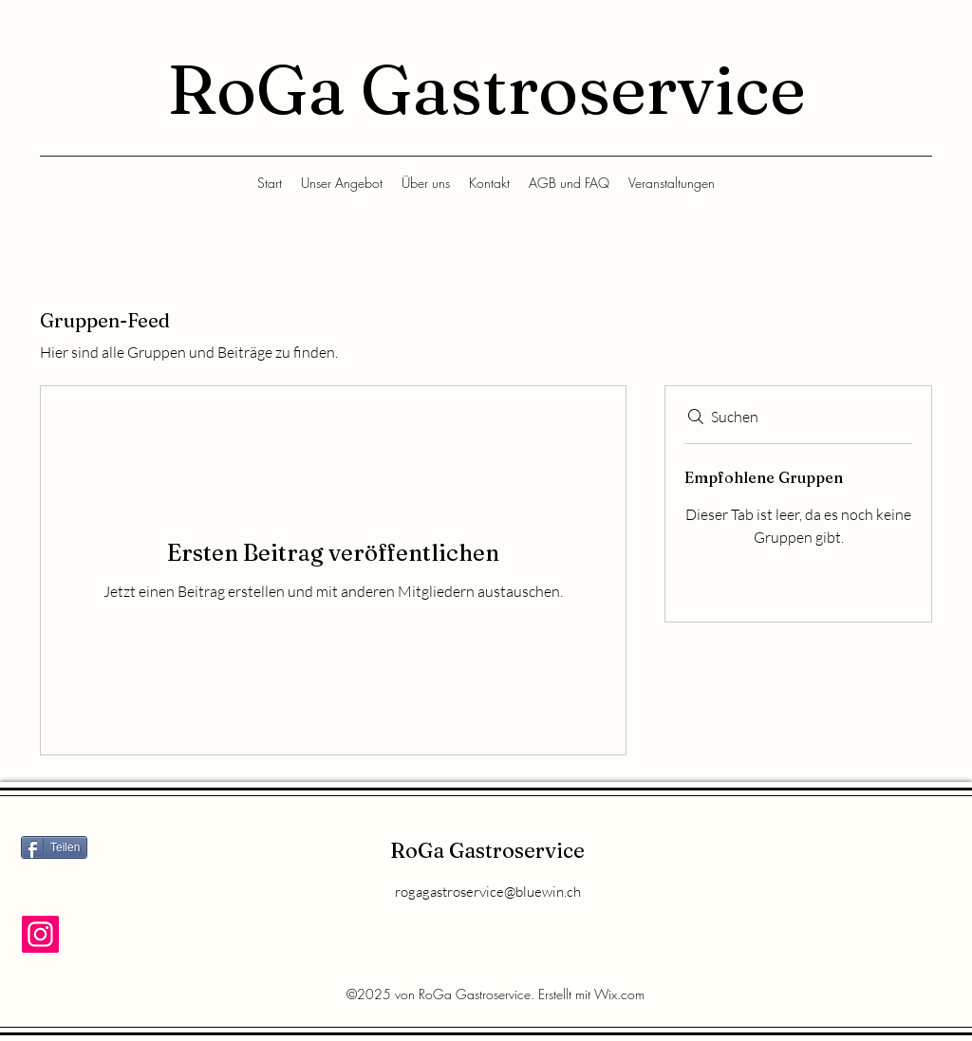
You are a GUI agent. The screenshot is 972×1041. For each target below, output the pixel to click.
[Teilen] (54, 847)
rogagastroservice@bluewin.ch (488, 892)
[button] (341, 183)
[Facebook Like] (75, 888)
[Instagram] (40, 934)
